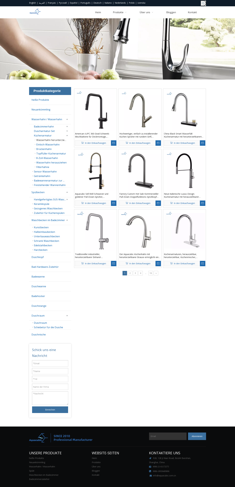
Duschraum (38, 315)
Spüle (31, 462)
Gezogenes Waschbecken (48, 208)
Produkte (96, 454)
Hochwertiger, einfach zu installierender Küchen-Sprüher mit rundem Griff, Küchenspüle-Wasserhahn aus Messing (138, 135)
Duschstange (38, 306)
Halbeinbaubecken (44, 232)
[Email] (161, 428)
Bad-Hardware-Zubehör (45, 266)
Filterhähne (42, 167)
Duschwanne (38, 286)
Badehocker (38, 296)
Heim (94, 449)
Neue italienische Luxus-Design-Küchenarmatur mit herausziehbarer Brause (181, 195)
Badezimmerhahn (44, 126)
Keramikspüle (41, 204)
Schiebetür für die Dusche (48, 327)
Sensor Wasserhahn (45, 171)
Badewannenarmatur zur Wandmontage (52, 180)
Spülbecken (38, 192)
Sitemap (144, 480)
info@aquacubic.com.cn (164, 467)
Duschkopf (37, 257)
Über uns (96, 458)
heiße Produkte (40, 99)
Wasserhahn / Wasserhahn (46, 119)
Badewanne (38, 276)
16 (151, 273)
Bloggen (96, 462)
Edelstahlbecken (43, 245)
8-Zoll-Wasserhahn (47, 158)
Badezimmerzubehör (39, 470)
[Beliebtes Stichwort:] (203, 3)
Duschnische (38, 334)
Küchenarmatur (43, 135)
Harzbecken (40, 250)
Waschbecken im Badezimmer (48, 220)
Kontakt (95, 466)
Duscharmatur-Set (44, 131)
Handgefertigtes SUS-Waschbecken (52, 199)
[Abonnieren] (197, 428)
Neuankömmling (40, 109)
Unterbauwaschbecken (47, 236)
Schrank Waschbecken (46, 241)
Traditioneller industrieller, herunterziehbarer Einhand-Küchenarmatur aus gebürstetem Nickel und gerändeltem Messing (94, 256)
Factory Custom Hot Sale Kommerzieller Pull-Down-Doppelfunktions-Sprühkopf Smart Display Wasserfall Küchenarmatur (139, 195)
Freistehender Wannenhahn (50, 185)
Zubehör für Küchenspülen (49, 213)
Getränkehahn (42, 176)
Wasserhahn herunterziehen (52, 140)
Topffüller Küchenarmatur (51, 153)
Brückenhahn (44, 149)
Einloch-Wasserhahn (48, 144)
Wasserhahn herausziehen (51, 162)
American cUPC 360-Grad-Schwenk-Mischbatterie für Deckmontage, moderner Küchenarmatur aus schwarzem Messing (95, 135)
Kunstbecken (41, 227)
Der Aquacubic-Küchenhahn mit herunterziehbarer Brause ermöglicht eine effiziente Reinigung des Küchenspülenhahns (139, 256)
